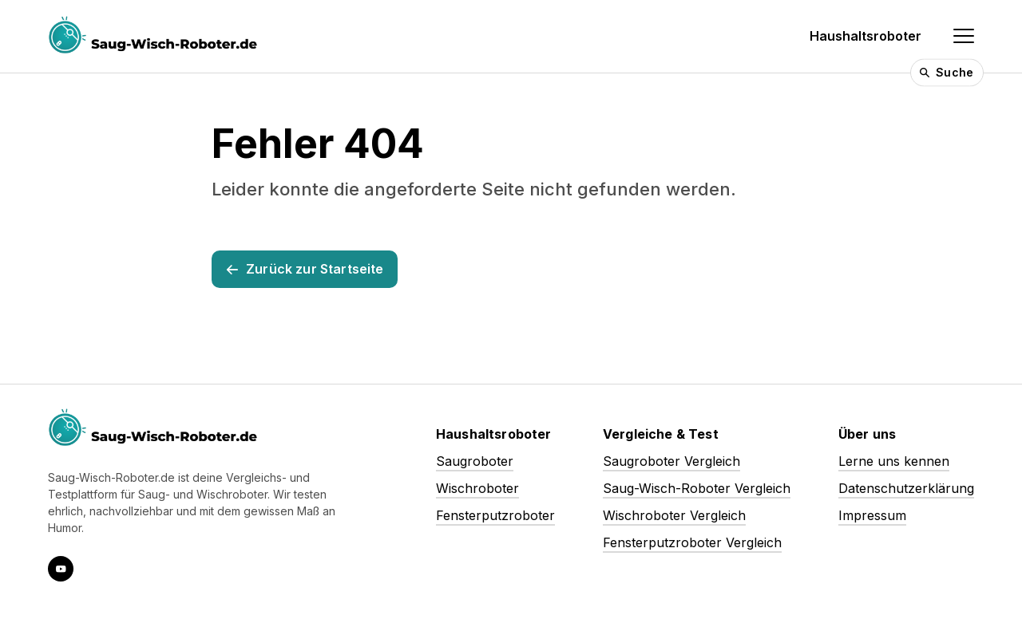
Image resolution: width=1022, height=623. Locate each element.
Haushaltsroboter (865, 36)
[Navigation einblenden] (963, 36)
